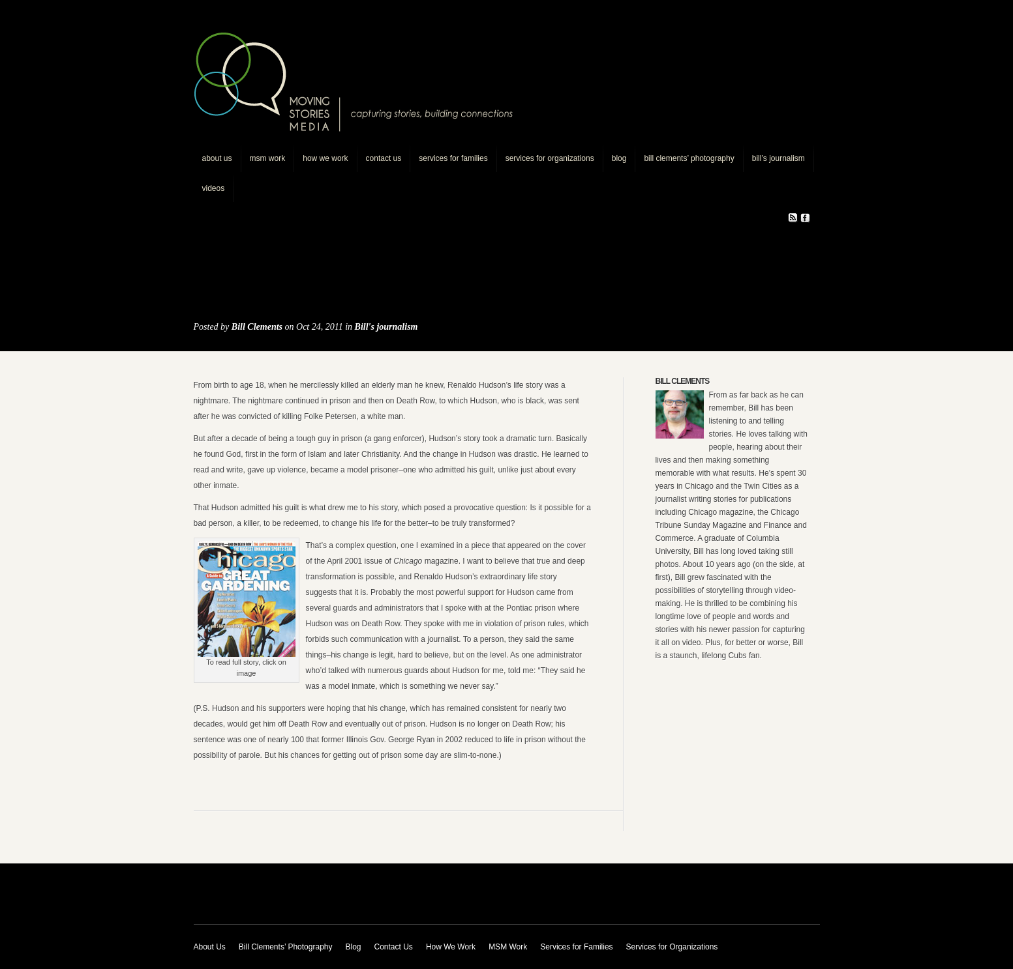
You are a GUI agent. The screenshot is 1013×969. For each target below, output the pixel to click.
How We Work (325, 158)
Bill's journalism (386, 327)
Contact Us (384, 158)
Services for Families (453, 158)
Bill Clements (257, 327)
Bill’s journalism (778, 158)
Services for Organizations (550, 158)
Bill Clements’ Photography (689, 158)
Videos (213, 188)
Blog (619, 158)
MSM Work (268, 158)
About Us (217, 158)
